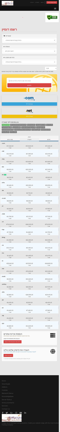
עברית (32, 2)
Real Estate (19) (45, 129)
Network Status (7, 393)
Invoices (5, 390)
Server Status (7, 399)
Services (5, 406)
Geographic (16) (40, 124)
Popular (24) (5, 124)
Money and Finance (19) (28, 127)
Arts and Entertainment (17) (18, 124)
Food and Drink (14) (7, 129)
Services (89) (16, 127)
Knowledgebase (7, 396)
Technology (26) (6, 127)
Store (4, 381)
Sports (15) (49, 124)
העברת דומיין (8, 355)
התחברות (37, 2)
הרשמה (42, 2)
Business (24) (31, 124)
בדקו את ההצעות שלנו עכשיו (12, 342)
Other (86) (13, 132)
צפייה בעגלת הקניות (52, 2)
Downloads (6, 384)
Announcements (8, 403)
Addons (4, 387)
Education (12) (41, 127)
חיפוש (29, 85)
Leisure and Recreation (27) (22, 129)
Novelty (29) (5, 132)
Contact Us (6, 409)
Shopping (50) (36, 129)
